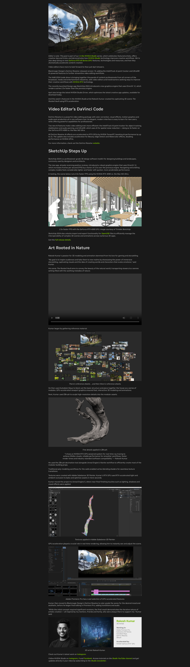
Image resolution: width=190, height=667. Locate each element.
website (96, 143)
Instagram (81, 654)
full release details (63, 240)
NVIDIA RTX (78, 82)
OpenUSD (106, 233)
